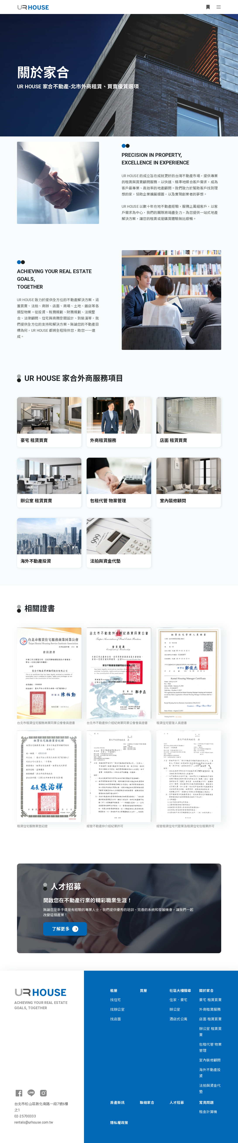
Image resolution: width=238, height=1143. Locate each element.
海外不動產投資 (210, 1073)
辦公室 (175, 1009)
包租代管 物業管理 (210, 1047)
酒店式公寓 (178, 1019)
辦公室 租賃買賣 (210, 1032)
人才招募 (177, 1103)
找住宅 (115, 1000)
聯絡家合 (147, 1103)
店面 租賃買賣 (210, 1019)
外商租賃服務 (210, 1009)
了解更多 (65, 929)
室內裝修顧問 (210, 1060)
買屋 (143, 991)
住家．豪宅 (178, 1000)
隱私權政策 (119, 1123)
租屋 (113, 991)
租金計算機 (208, 1112)
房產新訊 (117, 1103)
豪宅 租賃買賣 (210, 1000)
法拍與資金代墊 (210, 1089)
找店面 (115, 1019)
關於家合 (206, 991)
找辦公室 (117, 1009)
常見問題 (206, 1103)
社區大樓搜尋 (180, 991)
